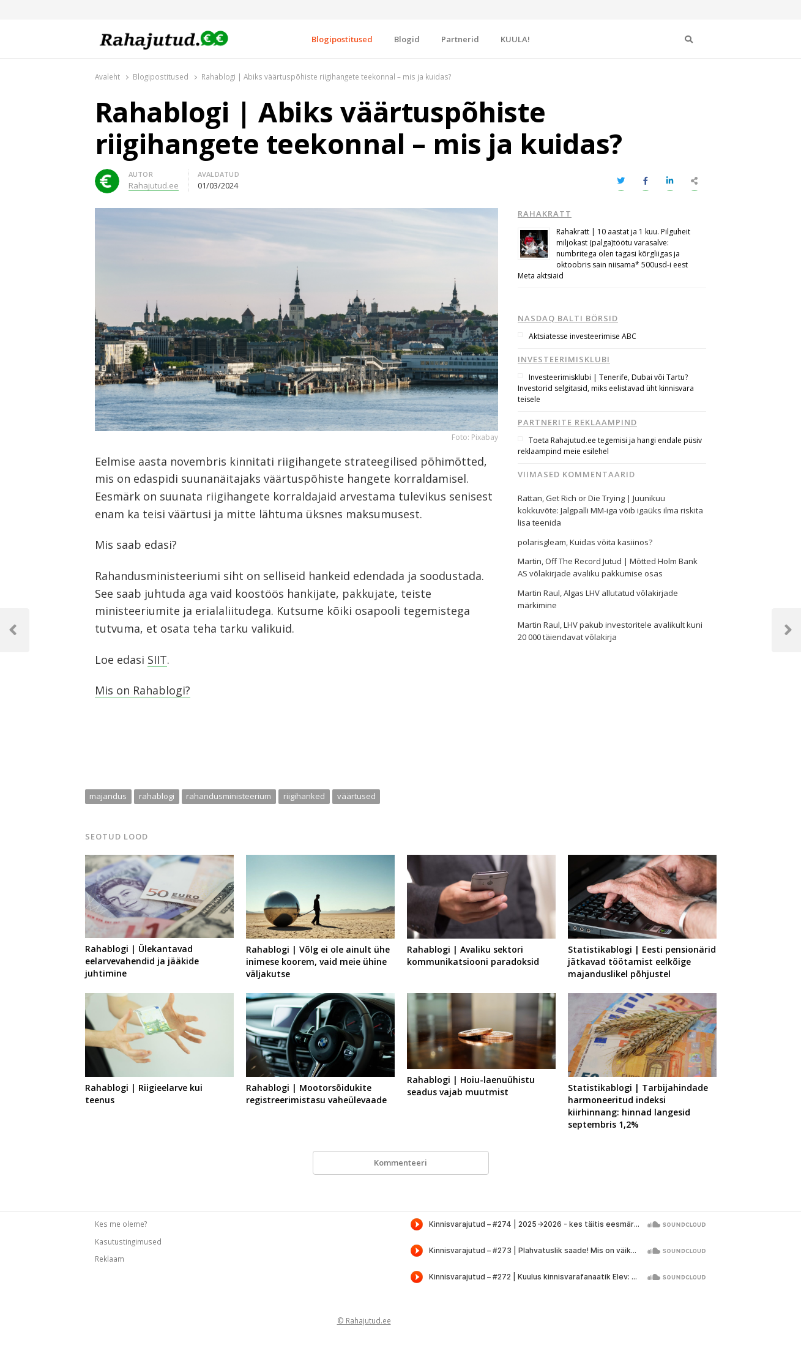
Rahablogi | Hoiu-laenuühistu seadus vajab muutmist (471, 1086)
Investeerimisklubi (564, 359)
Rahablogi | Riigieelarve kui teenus (144, 1094)
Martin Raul (539, 624)
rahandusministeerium (228, 796)
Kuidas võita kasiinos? (611, 542)
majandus (108, 796)
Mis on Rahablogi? (142, 690)
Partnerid (460, 39)
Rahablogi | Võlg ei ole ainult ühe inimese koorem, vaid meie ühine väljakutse (318, 961)
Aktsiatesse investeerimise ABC (582, 336)
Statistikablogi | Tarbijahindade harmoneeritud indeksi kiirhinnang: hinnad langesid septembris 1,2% (638, 1106)
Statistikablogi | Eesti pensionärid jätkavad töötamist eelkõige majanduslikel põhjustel (642, 961)
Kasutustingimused (128, 1241)
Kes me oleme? (121, 1224)
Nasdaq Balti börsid (568, 318)
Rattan (530, 498)
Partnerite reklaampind (577, 422)
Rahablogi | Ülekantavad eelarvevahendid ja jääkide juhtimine (142, 961)
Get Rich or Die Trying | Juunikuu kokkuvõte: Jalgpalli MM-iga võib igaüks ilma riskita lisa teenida (610, 510)
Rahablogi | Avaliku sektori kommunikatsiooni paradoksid (473, 955)
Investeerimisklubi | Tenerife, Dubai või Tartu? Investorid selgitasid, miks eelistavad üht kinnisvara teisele (606, 388)
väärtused (356, 796)
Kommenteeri (400, 1162)
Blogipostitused (342, 39)
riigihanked (304, 796)
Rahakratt (545, 213)
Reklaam (109, 1259)
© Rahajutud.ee (364, 1320)
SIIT (157, 659)
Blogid (407, 39)
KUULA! (515, 39)
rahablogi (156, 796)
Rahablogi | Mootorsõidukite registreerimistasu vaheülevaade (316, 1094)
